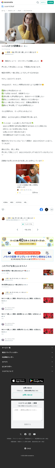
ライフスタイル (28, 10)
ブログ (19, 10)
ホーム (3, 10)
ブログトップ (11, 10)
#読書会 (5, 202)
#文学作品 (18, 202)
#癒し (25, 202)
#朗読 (11, 202)
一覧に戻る (27, 229)
